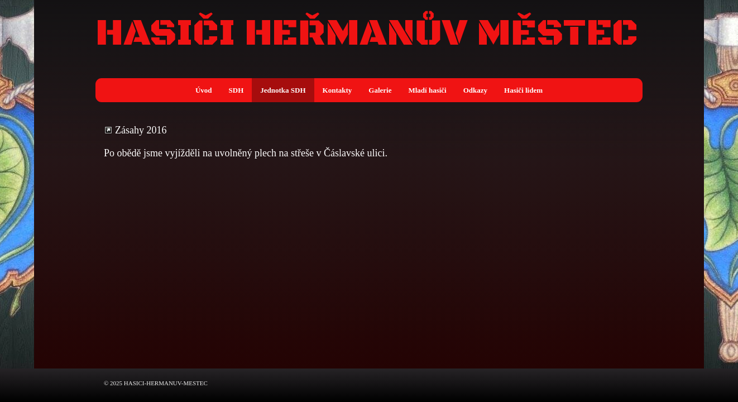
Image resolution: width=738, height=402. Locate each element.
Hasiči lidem (523, 90)
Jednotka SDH (282, 90)
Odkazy (475, 90)
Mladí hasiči (427, 90)
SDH (236, 90)
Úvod (203, 90)
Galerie (379, 90)
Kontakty (337, 90)
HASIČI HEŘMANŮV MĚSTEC (366, 34)
